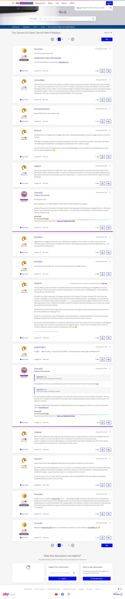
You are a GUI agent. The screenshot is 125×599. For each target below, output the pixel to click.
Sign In (109, 3)
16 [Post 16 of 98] (37, 70)
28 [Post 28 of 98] (37, 485)
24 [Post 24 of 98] (37, 337)
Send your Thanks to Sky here (66, 221)
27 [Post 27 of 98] (37, 449)
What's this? (24, 58)
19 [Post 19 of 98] (37, 156)
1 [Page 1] (56, 39)
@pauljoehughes (46, 527)
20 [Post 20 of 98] (37, 183)
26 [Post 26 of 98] (37, 422)
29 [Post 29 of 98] (37, 514)
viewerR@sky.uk (63, 62)
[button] (110, 49)
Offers (72, 3)
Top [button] (121, 589)
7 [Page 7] (68, 39)
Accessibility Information (69, 589)
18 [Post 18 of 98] (37, 121)
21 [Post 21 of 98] (37, 227)
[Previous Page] (52, 39)
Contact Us (90, 589)
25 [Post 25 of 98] (37, 359)
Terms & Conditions (40, 589)
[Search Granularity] (35, 18)
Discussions (40, 3)
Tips (57, 3)
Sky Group (98, 589)
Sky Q (62, 12)
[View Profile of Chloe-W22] (104, 283)
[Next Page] (72, 39)
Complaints (81, 589)
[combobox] (66, 18)
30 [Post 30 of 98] (37, 537)
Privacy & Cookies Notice (54, 589)
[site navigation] (13, 3)
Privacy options (28, 589)
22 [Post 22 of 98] (37, 252)
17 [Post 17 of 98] (37, 99)
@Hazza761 (40, 377)
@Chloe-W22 (56, 499)
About (64, 3)
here (97, 384)
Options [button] (106, 32)
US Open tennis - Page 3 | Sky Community (47, 58)
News (50, 3)
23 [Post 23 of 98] (37, 274)
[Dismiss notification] (110, 7)
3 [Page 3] (62, 39)
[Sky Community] (24, 3)
